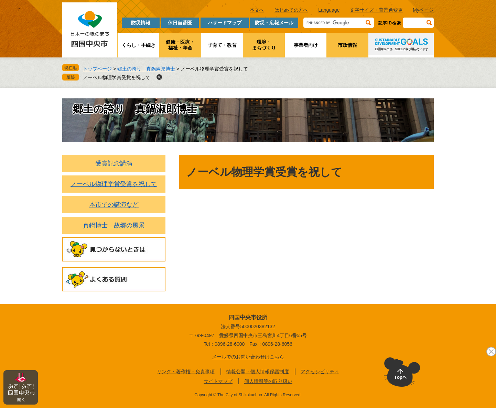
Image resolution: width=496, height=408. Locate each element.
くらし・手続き (138, 45)
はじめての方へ (291, 10)
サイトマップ (218, 381)
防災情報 (140, 22)
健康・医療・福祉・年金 (180, 45)
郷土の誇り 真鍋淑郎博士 (146, 69)
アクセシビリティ (320, 371)
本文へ (257, 10)
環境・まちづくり (264, 45)
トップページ (97, 69)
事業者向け (306, 45)
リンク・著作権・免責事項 (186, 371)
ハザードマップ (224, 22)
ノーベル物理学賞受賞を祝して (116, 77)
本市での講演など (114, 204)
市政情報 (347, 45)
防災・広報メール (274, 22)
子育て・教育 (222, 45)
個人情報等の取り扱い (268, 381)
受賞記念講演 (113, 163)
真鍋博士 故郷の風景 (114, 225)
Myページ (423, 10)
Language (328, 10)
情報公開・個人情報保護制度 (257, 371)
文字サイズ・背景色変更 (376, 10)
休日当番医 (180, 22)
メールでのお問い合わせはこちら (248, 356)
